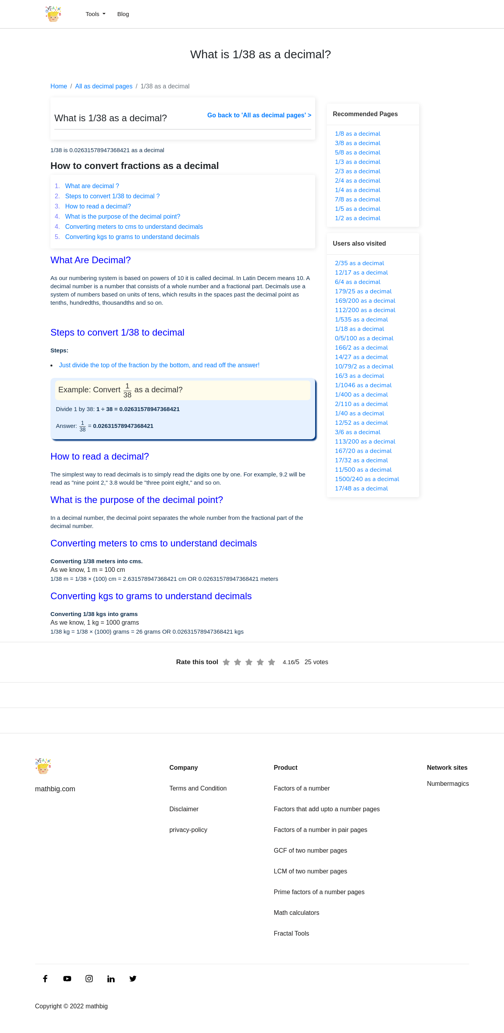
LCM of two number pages (310, 871)
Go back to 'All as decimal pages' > (259, 115)
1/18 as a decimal (359, 329)
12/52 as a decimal (361, 423)
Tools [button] (93, 14)
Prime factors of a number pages (319, 892)
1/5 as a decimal (357, 209)
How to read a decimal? (93, 206)
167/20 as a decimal (363, 451)
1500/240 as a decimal (367, 479)
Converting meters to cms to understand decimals (129, 226)
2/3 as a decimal (357, 171)
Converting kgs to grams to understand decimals (127, 237)
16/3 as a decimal (359, 376)
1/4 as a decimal (357, 190)
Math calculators (296, 912)
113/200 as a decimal (365, 441)
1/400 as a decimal (361, 394)
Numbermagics (448, 783)
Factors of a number (302, 788)
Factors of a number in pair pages (320, 829)
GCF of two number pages (310, 850)
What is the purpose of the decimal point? (117, 216)
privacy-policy (188, 829)
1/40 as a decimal (359, 413)
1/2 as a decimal (357, 218)
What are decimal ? (87, 186)
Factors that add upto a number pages (327, 809)
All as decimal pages (104, 86)
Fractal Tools (291, 933)
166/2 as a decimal (361, 347)
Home (58, 86)
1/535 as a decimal (361, 319)
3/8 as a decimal (357, 143)
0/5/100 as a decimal (364, 338)
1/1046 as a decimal (363, 385)
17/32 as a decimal (361, 460)
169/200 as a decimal (365, 300)
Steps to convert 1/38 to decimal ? (107, 196)
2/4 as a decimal (357, 180)
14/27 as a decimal (361, 357)
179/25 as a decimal (363, 291)
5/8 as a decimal (357, 152)
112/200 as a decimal (365, 310)
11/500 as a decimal (363, 469)
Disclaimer (184, 809)
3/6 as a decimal (357, 432)
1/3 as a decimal (357, 162)
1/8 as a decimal (357, 133)
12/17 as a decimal (361, 272)
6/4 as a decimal (357, 282)
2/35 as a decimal (359, 263)
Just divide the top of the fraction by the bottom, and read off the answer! (159, 365)
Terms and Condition (198, 788)
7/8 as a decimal (357, 199)
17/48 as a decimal (361, 488)
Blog (123, 14)
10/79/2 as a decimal (364, 366)
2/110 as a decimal (361, 404)
